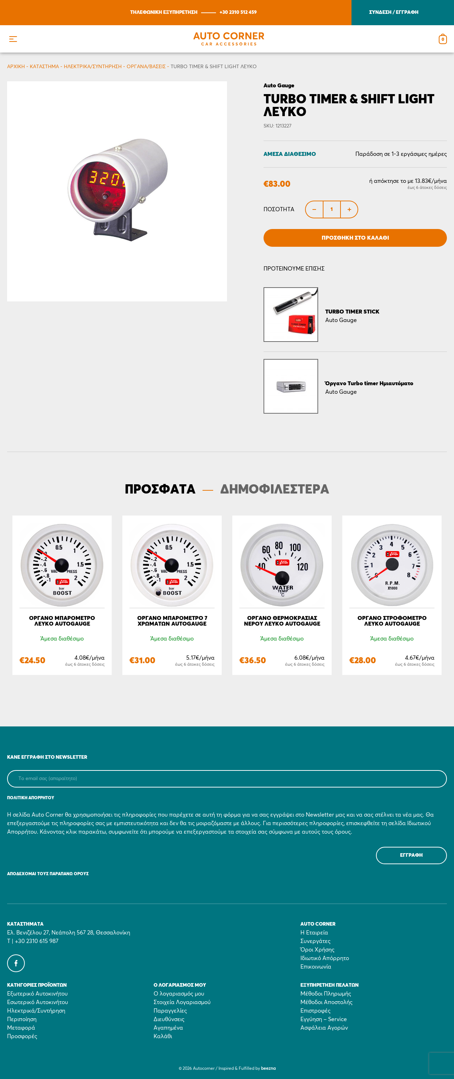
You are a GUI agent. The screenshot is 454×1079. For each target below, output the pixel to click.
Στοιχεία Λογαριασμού (182, 1002)
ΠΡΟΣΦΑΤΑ (160, 490)
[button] (13, 38)
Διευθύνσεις (169, 1019)
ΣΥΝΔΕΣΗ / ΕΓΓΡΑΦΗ (394, 12)
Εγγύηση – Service (323, 1019)
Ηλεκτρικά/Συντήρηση (93, 66)
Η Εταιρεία (314, 933)
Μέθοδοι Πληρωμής (325, 994)
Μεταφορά (21, 1028)
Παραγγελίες (170, 1011)
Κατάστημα (44, 66)
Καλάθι (163, 1036)
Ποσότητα (279, 209)
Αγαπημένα (168, 1028)
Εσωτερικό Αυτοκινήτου (37, 1002)
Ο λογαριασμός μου (179, 994)
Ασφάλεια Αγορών (324, 1028)
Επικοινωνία (315, 967)
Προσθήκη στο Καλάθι (355, 238)
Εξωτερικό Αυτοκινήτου (37, 994)
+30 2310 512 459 (238, 12)
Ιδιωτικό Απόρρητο (324, 958)
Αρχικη (16, 66)
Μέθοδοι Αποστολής (326, 1002)
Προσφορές (22, 1036)
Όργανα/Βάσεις (146, 66)
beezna (268, 1069)
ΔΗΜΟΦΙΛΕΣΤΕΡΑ (274, 490)
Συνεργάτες (315, 941)
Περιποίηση (22, 1019)
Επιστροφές (315, 1011)
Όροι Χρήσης (317, 950)
